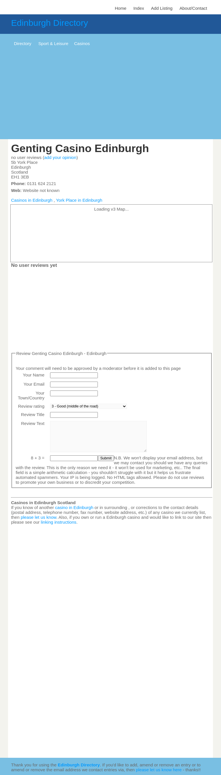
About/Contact (193, 8)
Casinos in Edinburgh (31, 200)
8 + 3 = (37, 457)
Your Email (34, 384)
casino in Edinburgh (74, 507)
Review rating (31, 406)
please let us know (38, 517)
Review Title (33, 414)
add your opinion (60, 157)
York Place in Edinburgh (79, 200)
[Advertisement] (110, 93)
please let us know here (159, 769)
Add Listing (162, 8)
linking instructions (59, 522)
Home (120, 8)
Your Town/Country (31, 395)
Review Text (32, 423)
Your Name (33, 374)
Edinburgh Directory (49, 23)
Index (138, 8)
